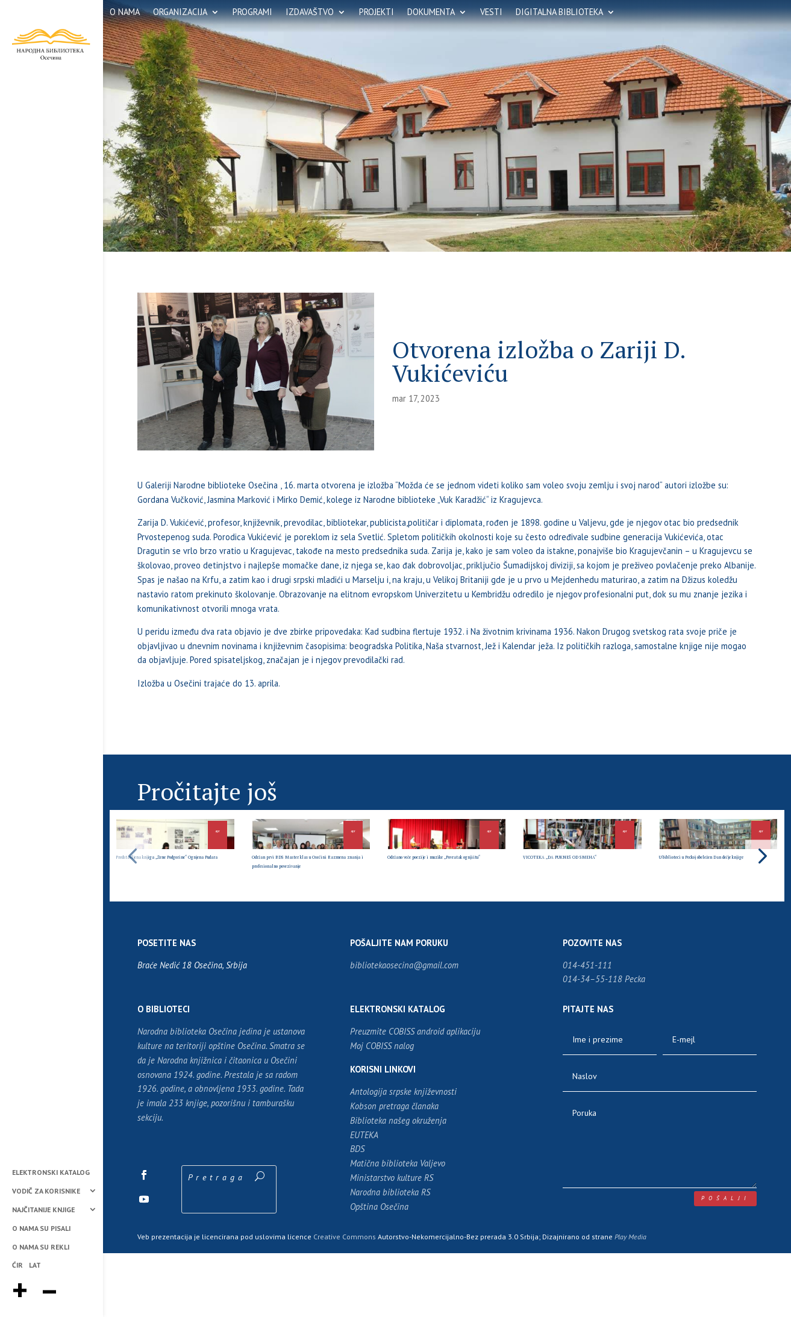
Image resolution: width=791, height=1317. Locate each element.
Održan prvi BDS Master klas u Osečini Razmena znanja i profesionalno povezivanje (303, 916)
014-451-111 (587, 1029)
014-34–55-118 (592, 1043)
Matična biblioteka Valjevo (397, 1227)
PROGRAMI (252, 12)
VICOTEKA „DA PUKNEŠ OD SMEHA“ (575, 907)
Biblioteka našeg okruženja (398, 1185)
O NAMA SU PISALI (41, 1229)
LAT (35, 1265)
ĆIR (17, 1265)
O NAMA (125, 12)
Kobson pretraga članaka (394, 1170)
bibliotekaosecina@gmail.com (404, 1029)
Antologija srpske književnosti (403, 1156)
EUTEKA (364, 1198)
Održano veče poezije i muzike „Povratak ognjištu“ (445, 907)
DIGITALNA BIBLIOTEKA (559, 12)
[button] (761, 888)
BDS (357, 1213)
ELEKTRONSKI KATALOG (51, 1173)
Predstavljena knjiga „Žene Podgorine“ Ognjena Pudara (173, 912)
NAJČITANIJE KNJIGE (43, 1210)
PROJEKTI (376, 12)
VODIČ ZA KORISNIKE (46, 1191)
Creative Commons (344, 1300)
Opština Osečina (379, 1270)
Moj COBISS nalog (382, 1110)
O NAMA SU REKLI (40, 1247)
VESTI (491, 12)
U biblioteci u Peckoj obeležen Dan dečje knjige (714, 907)
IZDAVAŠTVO (310, 12)
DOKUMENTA (431, 12)
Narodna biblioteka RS (390, 1256)
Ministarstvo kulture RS (391, 1242)
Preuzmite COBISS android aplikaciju (415, 1095)
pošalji (725, 1262)
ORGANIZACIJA (180, 12)
